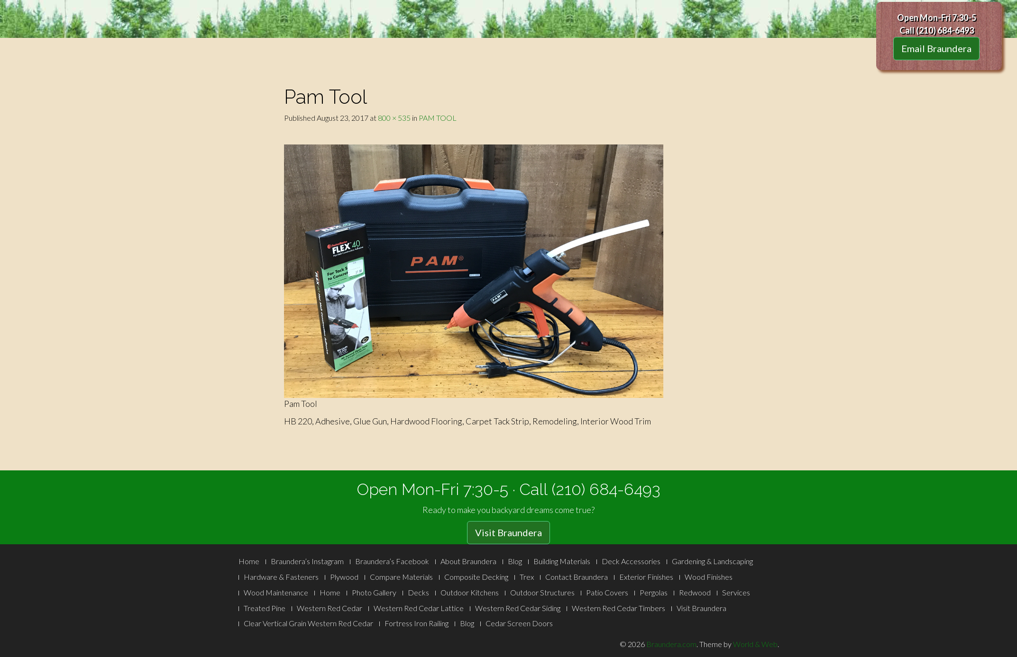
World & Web (755, 643)
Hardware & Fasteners (281, 576)
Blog (515, 561)
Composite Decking (476, 576)
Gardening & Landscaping (712, 561)
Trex (527, 576)
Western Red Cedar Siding (517, 607)
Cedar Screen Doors (519, 623)
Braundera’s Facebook (392, 561)
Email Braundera (936, 48)
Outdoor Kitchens (469, 592)
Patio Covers (607, 592)
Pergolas (654, 592)
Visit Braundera (508, 532)
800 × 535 (394, 117)
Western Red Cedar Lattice (419, 607)
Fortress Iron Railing (417, 623)
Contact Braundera (576, 576)
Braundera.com (671, 643)
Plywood (344, 576)
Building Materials (561, 561)
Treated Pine (264, 607)
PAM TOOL (438, 117)
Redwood (695, 592)
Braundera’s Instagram (307, 561)
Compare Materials (401, 576)
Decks (418, 592)
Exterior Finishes (646, 576)
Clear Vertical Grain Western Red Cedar (308, 623)
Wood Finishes (709, 576)
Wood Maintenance (276, 592)
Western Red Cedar (329, 607)
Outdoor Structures (542, 592)
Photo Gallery (374, 592)
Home (248, 561)
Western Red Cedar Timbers (618, 607)
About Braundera (468, 561)
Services (736, 592)
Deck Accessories (631, 561)
